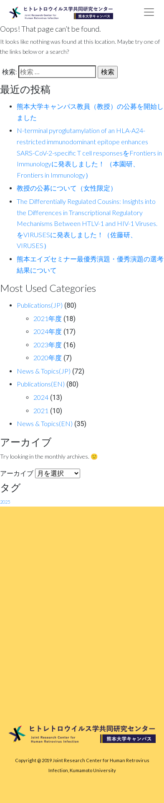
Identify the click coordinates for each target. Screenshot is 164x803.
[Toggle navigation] (149, 12)
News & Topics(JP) (44, 371)
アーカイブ (16, 473)
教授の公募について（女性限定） (67, 188)
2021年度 (47, 318)
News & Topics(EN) (45, 423)
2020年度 (47, 357)
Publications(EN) (41, 384)
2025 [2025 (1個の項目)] (5, 501)
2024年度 (47, 331)
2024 (40, 397)
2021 (40, 410)
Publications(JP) (40, 305)
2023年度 (47, 345)
